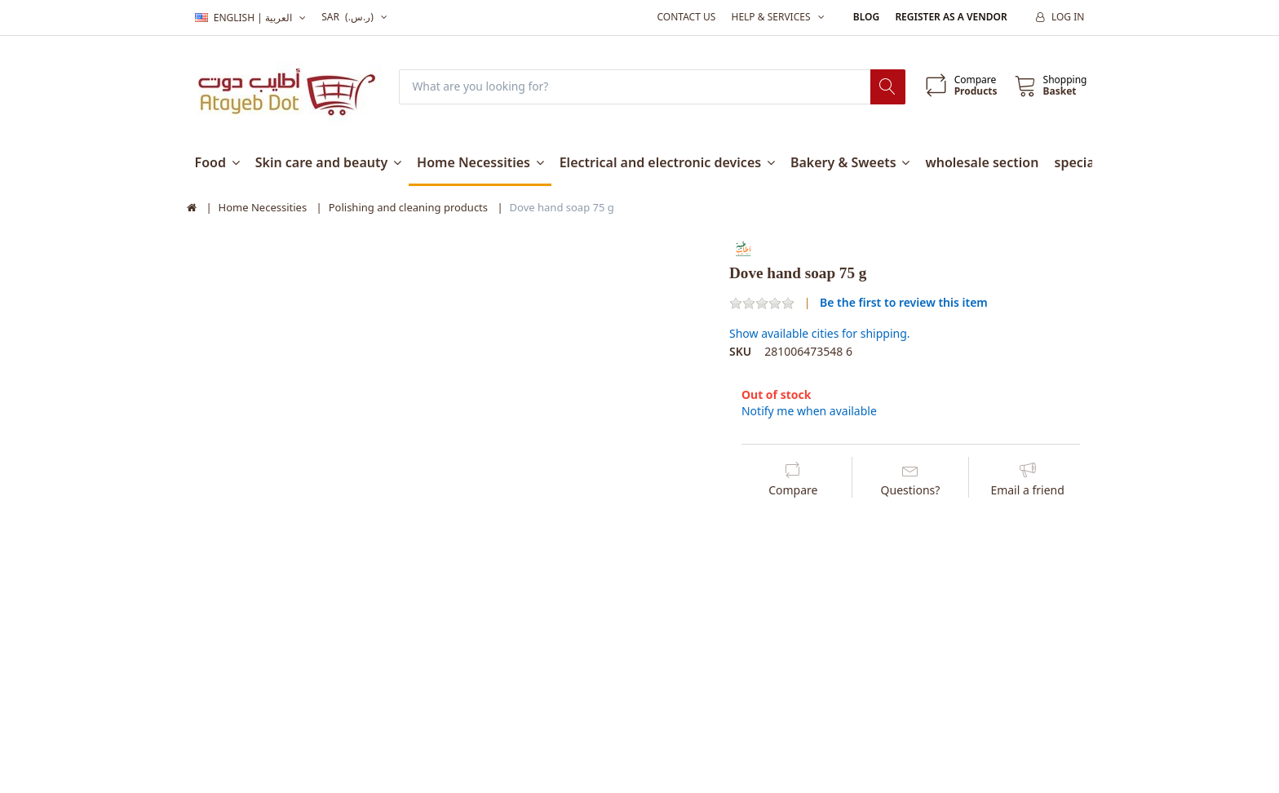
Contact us (686, 17)
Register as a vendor (951, 17)
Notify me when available (809, 411)
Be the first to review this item (904, 302)
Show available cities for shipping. (819, 334)
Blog (866, 17)
